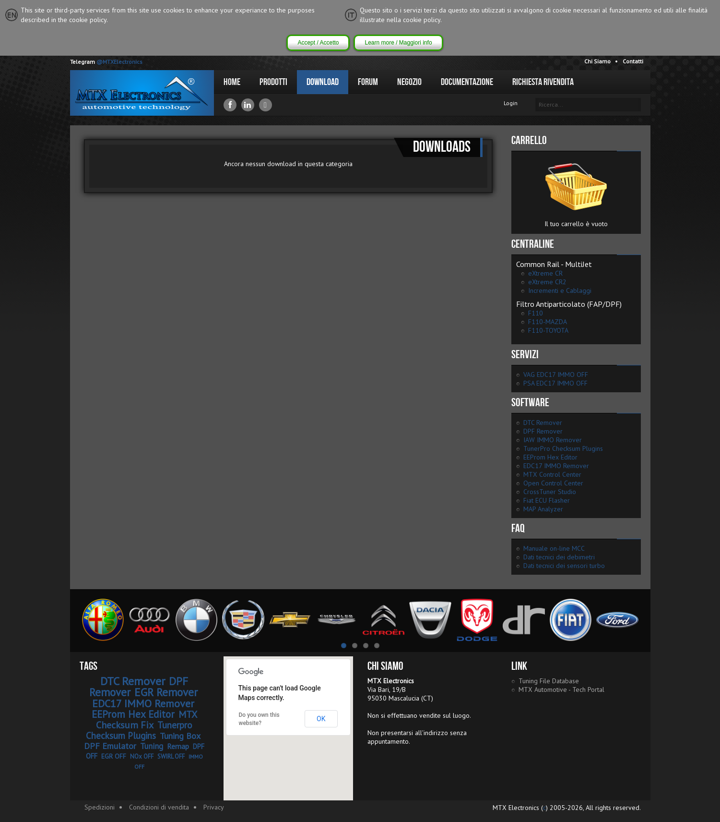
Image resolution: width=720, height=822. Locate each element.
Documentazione (467, 82)
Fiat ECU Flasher (546, 500)
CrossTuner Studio (549, 491)
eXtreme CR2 (547, 282)
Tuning (151, 746)
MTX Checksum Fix (146, 719)
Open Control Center (553, 483)
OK (321, 719)
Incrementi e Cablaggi (559, 290)
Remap (178, 746)
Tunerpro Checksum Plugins (139, 730)
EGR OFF (113, 756)
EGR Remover (166, 692)
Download (323, 82)
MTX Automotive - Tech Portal (561, 689)
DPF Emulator (110, 745)
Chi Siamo (597, 61)
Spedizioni (99, 807)
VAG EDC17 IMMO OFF (555, 374)
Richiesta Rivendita (543, 82)
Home (232, 82)
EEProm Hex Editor (550, 457)
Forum (368, 82)
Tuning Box (180, 735)
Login (511, 103)
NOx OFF (141, 756)
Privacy (213, 807)
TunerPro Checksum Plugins (563, 448)
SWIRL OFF (171, 756)
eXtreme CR (545, 273)
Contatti (633, 61)
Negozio (409, 82)
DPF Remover (543, 431)
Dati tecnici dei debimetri (559, 557)
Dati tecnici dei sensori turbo (564, 565)
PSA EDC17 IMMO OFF (555, 383)
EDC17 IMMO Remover (556, 465)
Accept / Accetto (318, 42)
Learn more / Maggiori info (398, 42)
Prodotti (273, 82)
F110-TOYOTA (548, 330)
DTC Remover (542, 422)
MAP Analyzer (543, 509)
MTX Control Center (552, 474)
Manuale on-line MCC (554, 548)
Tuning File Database (549, 681)
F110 (535, 313)
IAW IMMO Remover (552, 439)
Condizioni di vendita (159, 807)
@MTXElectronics (119, 61)
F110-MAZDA (547, 321)
